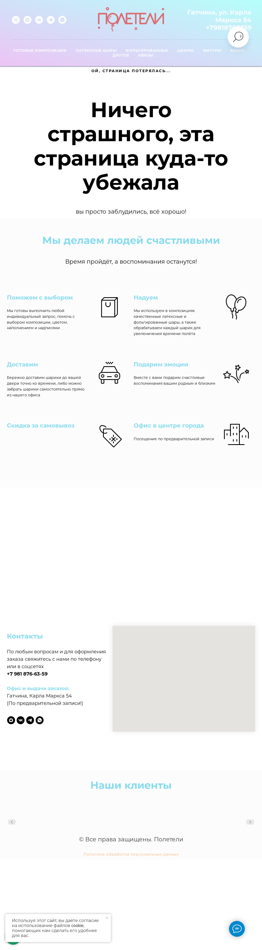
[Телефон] (16, 20)
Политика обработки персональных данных (131, 854)
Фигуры (212, 50)
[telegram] (51, 20)
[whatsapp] (62, 20)
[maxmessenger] (27, 20)
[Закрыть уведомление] (107, 918)
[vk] (39, 20)
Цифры (185, 50)
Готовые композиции (40, 50)
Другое (121, 55)
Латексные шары (96, 50)
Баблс (237, 50)
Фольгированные (146, 50)
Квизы (145, 55)
